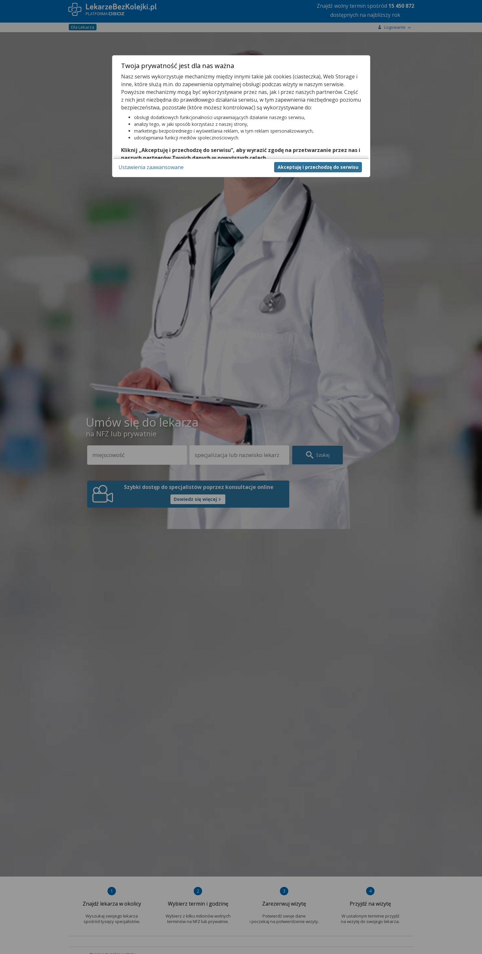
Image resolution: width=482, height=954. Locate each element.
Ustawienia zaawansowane (151, 167)
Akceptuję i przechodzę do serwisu (318, 167)
